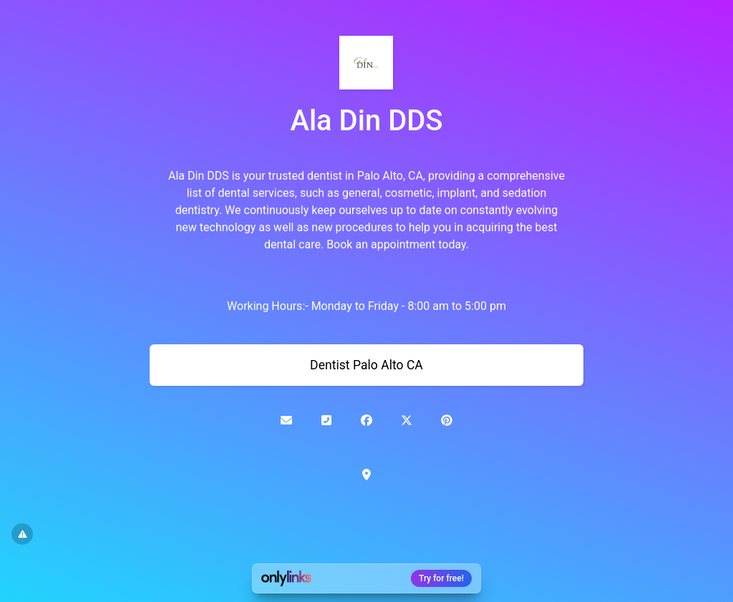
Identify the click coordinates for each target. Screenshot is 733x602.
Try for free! (441, 578)
